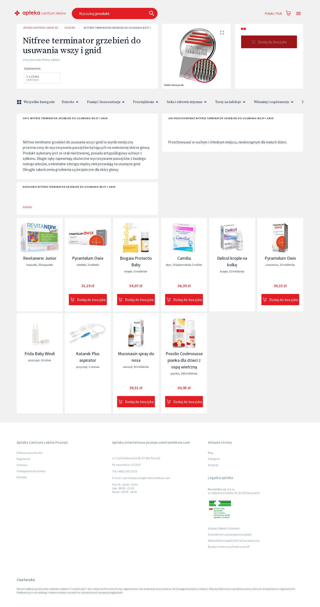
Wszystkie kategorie (36, 102)
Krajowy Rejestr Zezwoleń (224, 528)
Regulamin (23, 459)
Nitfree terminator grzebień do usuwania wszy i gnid (121, 28)
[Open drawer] (298, 13)
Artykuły (213, 465)
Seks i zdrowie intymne (187, 102)
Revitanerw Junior (39, 258)
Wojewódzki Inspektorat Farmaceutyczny (234, 540)
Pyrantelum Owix (87, 258)
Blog (210, 453)
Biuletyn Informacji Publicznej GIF (229, 547)
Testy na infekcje (231, 102)
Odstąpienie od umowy (31, 471)
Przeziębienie (146, 102)
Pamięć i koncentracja (106, 102)
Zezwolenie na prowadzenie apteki (229, 534)
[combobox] (137, 13)
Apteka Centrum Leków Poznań (39, 28)
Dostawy (22, 465)
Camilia (184, 258)
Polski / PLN (273, 13)
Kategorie (214, 459)
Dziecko (70, 28)
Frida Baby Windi (40, 353)
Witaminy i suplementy (274, 102)
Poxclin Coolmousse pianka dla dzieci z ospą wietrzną (184, 360)
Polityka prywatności (30, 453)
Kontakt (22, 477)
